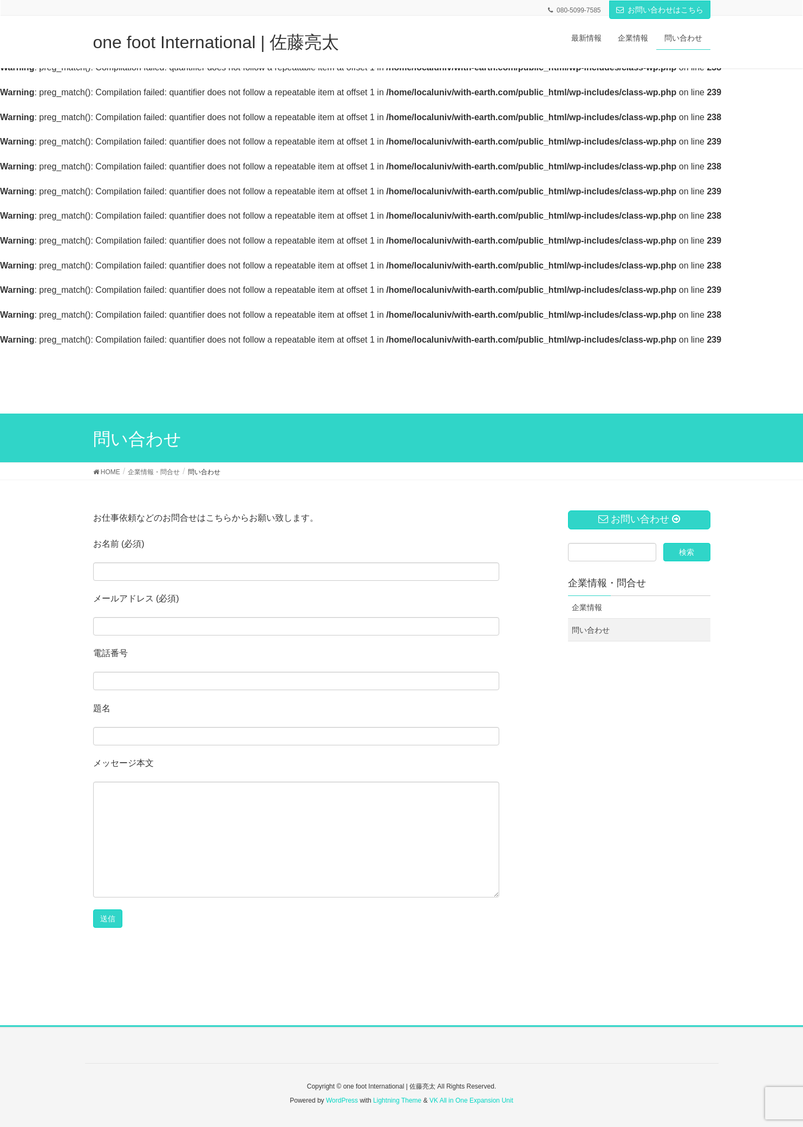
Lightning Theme (397, 1100)
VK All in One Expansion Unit (471, 1100)
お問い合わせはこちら (665, 9)
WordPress (342, 1100)
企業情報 (587, 607)
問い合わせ (591, 630)
